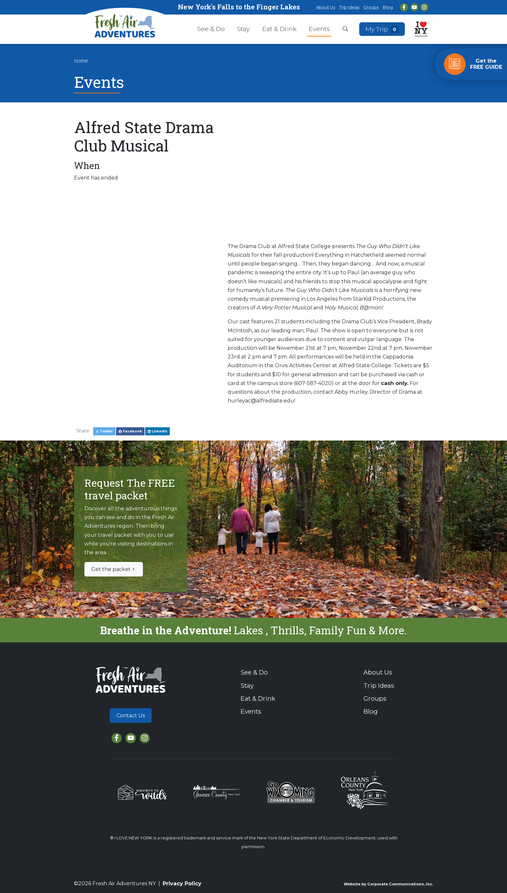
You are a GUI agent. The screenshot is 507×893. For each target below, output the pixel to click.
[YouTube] (414, 7)
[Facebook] (404, 7)
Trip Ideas (349, 7)
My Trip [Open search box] (382, 29)
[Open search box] (345, 29)
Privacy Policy (182, 883)
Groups (371, 7)
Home (81, 60)
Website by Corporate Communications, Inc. (388, 884)
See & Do (211, 29)
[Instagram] (424, 7)
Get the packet (113, 569)
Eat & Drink (279, 29)
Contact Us (130, 715)
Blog (388, 7)
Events (319, 29)
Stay (243, 29)
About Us (325, 7)
